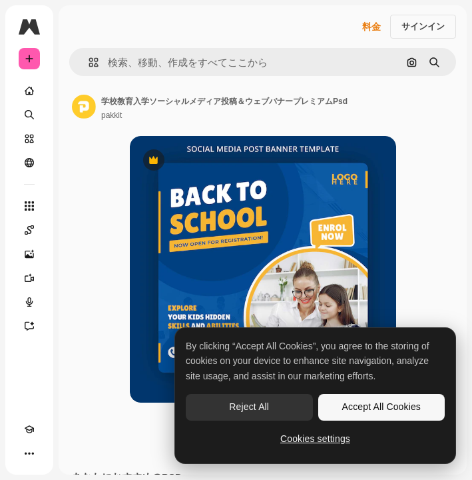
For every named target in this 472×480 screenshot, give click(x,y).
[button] (88, 62)
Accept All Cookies (381, 406)
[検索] (29, 114)
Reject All (249, 406)
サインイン (423, 26)
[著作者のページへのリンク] (84, 107)
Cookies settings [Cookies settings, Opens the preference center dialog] (315, 438)
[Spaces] (29, 230)
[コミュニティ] (29, 162)
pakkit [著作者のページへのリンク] (111, 115)
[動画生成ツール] (29, 278)
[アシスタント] (29, 326)
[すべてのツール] (29, 206)
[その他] (29, 453)
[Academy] (29, 429)
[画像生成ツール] (29, 254)
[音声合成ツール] (29, 302)
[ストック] (29, 138)
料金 (371, 26)
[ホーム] (29, 90)
